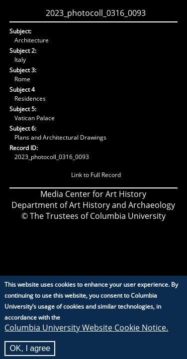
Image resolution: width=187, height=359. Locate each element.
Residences (30, 98)
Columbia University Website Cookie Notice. (86, 331)
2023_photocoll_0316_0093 (96, 12)
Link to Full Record (96, 175)
